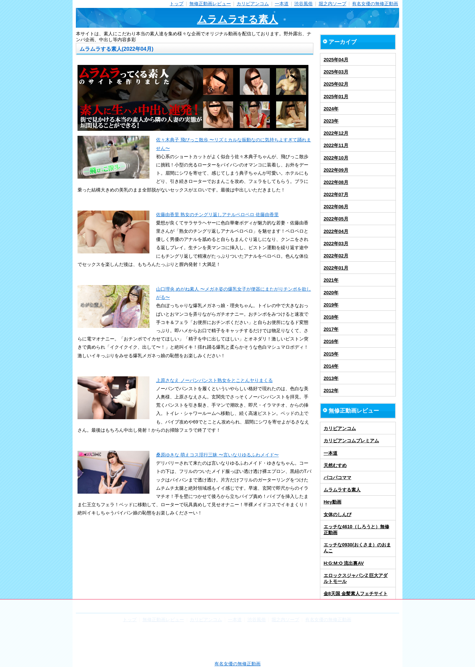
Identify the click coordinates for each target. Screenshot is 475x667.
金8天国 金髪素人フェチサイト (356, 593)
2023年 (331, 121)
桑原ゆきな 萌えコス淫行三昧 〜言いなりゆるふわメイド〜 (217, 454)
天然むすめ (335, 465)
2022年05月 (336, 218)
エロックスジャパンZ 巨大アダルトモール (356, 578)
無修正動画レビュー (210, 3)
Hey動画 (332, 502)
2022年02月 (336, 255)
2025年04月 (336, 59)
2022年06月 (336, 206)
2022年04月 (336, 231)
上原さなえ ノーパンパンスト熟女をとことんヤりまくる (214, 380)
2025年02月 (336, 84)
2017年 (331, 329)
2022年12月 (336, 133)
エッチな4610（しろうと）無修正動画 (356, 529)
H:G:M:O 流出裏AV (344, 563)
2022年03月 (336, 243)
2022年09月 (336, 170)
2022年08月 (336, 182)
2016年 (331, 341)
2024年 (331, 108)
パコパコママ (337, 477)
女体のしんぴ (337, 514)
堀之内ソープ (332, 3)
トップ (176, 3)
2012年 (331, 390)
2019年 (331, 304)
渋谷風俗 (303, 3)
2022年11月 (336, 145)
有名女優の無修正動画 (375, 3)
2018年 (331, 317)
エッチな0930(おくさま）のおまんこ (357, 547)
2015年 (331, 354)
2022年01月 (336, 268)
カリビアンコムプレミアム (351, 440)
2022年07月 (336, 194)
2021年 (331, 280)
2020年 (331, 292)
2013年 (331, 378)
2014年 (331, 366)
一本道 (282, 3)
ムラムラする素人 (237, 19)
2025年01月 (336, 96)
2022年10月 (336, 157)
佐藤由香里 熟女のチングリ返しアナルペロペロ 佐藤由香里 (217, 214)
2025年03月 (336, 71)
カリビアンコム (253, 3)
